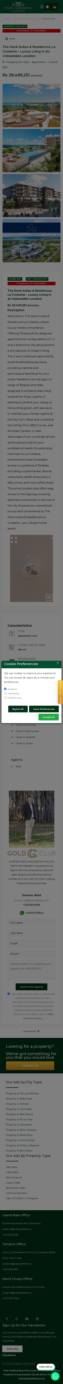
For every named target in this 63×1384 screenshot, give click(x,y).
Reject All (18, 709)
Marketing (13, 693)
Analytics (12, 689)
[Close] (58, 662)
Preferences (14, 697)
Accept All (49, 717)
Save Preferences (44, 709)
